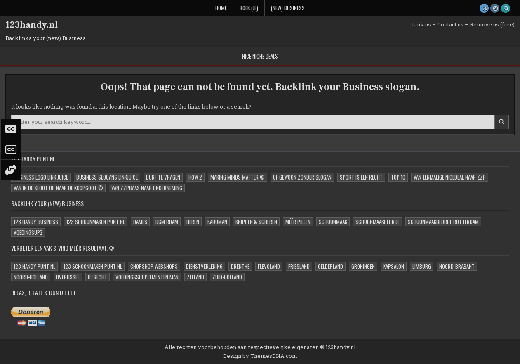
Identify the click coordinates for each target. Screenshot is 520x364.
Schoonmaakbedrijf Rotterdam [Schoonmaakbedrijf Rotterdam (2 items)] (443, 221)
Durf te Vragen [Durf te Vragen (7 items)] (163, 177)
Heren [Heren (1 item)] (192, 221)
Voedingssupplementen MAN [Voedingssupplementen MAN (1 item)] (147, 277)
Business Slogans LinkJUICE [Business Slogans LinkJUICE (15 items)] (107, 177)
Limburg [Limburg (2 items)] (421, 266)
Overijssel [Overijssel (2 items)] (68, 277)
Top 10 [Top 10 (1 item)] (398, 177)
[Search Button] (505, 8)
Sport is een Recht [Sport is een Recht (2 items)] (361, 177)
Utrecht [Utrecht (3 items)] (97, 277)
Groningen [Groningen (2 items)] (363, 266)
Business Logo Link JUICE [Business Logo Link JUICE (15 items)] (41, 177)
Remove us (484, 24)
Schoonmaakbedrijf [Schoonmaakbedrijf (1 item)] (377, 221)
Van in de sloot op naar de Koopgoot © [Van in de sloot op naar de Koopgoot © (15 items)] (58, 188)
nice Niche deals (260, 56)
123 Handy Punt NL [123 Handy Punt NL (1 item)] (34, 266)
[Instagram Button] (494, 8)
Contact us (450, 24)
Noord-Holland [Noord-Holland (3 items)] (31, 277)
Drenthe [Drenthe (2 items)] (240, 266)
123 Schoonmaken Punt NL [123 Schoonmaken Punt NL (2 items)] (93, 266)
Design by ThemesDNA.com (260, 355)
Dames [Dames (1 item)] (140, 221)
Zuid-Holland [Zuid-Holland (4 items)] (227, 277)
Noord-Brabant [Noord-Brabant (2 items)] (457, 266)
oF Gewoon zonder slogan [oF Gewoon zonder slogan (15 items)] (302, 177)
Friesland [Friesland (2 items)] (299, 266)
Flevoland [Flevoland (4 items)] (269, 266)
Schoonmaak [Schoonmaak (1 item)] (333, 221)
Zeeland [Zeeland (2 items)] (195, 277)
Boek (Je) (249, 8)
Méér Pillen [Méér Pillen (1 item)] (298, 221)
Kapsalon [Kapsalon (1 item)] (393, 266)
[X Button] (484, 8)
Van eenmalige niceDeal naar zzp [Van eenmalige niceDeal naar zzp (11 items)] (450, 177)
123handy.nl (31, 25)
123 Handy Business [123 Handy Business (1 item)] (36, 221)
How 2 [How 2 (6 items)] (195, 177)
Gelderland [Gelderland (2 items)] (330, 266)
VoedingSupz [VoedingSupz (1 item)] (28, 232)
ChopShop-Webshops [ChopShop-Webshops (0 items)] (154, 266)
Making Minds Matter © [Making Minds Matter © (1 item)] (237, 177)
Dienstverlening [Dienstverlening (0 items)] (204, 266)
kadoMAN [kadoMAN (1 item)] (217, 221)
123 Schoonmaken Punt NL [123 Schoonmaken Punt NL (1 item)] (95, 221)
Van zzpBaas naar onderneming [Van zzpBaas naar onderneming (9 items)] (146, 188)
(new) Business (288, 8)
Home (221, 8)
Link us (421, 24)
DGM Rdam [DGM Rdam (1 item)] (166, 221)
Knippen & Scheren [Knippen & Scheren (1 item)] (256, 221)
